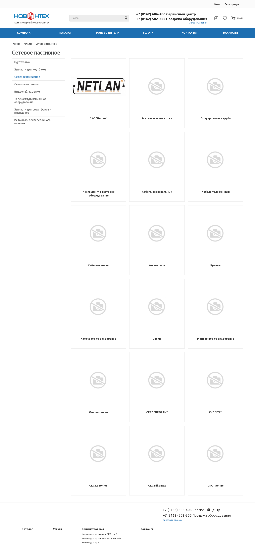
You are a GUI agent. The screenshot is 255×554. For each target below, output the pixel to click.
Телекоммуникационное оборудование (30, 100)
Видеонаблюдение (27, 91)
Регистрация (232, 4)
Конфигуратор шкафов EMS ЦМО (99, 534)
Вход (217, 4)
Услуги (57, 529)
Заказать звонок (198, 22)
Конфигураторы (93, 529)
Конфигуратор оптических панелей (101, 538)
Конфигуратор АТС (92, 542)
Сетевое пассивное (46, 44)
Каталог (28, 44)
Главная (16, 44)
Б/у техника (22, 62)
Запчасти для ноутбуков (30, 69)
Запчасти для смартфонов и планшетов (32, 111)
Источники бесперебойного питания (32, 121)
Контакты (147, 529)
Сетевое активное (26, 84)
